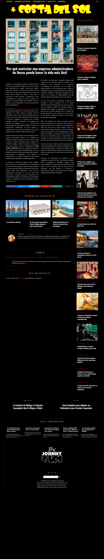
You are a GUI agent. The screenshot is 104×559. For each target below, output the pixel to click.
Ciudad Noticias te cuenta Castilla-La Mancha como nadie (86, 347)
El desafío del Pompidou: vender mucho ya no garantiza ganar (87, 136)
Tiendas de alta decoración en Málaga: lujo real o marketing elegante (86, 360)
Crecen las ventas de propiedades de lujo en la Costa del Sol (86, 255)
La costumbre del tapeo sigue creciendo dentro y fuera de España (14, 429)
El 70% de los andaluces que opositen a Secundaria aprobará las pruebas (87, 164)
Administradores (26, 123)
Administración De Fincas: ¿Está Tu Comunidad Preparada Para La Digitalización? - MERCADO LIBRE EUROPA (31, 257)
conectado (22, 278)
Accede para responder (10, 265)
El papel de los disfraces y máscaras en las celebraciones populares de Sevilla (86, 374)
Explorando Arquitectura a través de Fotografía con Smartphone (61, 224)
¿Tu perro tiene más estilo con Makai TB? (86, 225)
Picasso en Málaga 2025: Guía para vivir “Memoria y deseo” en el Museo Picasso (70, 429)
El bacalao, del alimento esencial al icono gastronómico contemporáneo (87, 317)
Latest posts (29, 234)
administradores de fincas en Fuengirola (25, 108)
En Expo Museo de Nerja (14, 222)
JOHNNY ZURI (21, 234)
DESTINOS (9, 1)
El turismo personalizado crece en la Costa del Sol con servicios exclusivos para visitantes (87, 195)
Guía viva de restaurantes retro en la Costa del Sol (33, 429)
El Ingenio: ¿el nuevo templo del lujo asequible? (86, 49)
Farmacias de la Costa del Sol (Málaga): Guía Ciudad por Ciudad (86, 286)
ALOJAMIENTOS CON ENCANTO (22, 1)
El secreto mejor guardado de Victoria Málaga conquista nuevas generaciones (39, 224)
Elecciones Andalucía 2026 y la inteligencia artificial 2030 (86, 107)
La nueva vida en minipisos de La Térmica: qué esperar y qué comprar (51, 429)
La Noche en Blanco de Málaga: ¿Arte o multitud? (86, 78)
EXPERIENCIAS (61, 1)
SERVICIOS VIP (51, 1)
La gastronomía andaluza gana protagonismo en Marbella (89, 429)
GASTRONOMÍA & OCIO (39, 1)
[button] (96, 20)
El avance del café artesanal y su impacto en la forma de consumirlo (87, 387)
